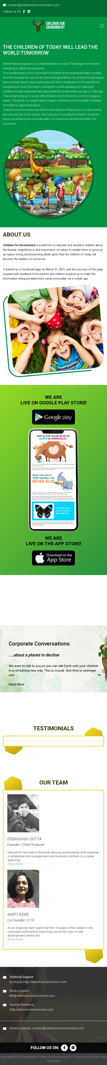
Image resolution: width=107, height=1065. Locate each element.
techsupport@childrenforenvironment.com (38, 982)
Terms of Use (82, 1056)
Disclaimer (54, 1061)
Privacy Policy (99, 1056)
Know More (15, 864)
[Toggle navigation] (100, 25)
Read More (16, 684)
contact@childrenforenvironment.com (31, 5)
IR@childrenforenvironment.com (31, 1009)
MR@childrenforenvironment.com (32, 996)
